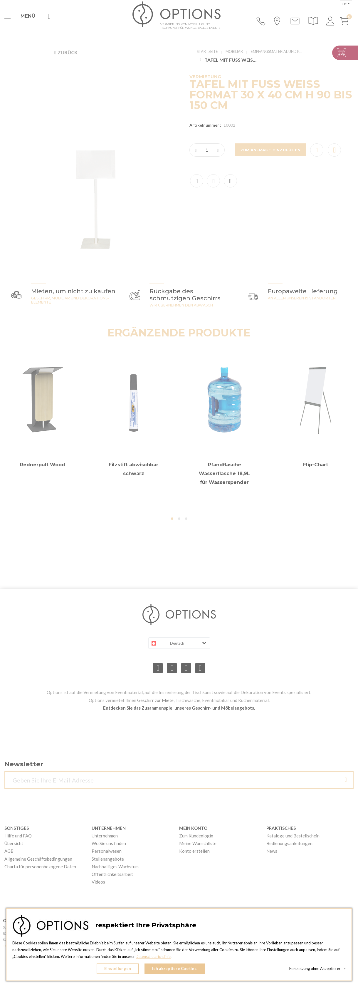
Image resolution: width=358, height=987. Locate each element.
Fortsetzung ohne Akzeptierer (317, 969)
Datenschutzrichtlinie (154, 958)
